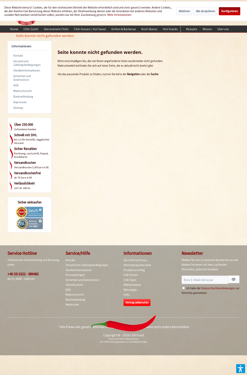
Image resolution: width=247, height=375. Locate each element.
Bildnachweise (132, 285)
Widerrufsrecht (22, 91)
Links (127, 294)
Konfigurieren (229, 11)
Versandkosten (134, 327)
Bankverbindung (23, 96)
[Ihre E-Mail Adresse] (205, 280)
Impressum (20, 102)
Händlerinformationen (26, 70)
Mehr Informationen (119, 15)
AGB (16, 85)
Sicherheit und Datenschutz (22, 78)
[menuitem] (14, 29)
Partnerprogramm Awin (137, 265)
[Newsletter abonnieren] (233, 279)
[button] (240, 368)
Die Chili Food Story (135, 260)
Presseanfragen (75, 275)
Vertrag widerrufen (137, 302)
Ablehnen (184, 11)
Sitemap (18, 108)
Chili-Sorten (131, 275)
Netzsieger (130, 290)
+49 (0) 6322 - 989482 (23, 274)
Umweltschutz (74, 285)
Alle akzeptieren (205, 11)
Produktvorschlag (134, 270)
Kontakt (18, 55)
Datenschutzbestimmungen (218, 288)
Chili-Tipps (130, 280)
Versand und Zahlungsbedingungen (27, 63)
